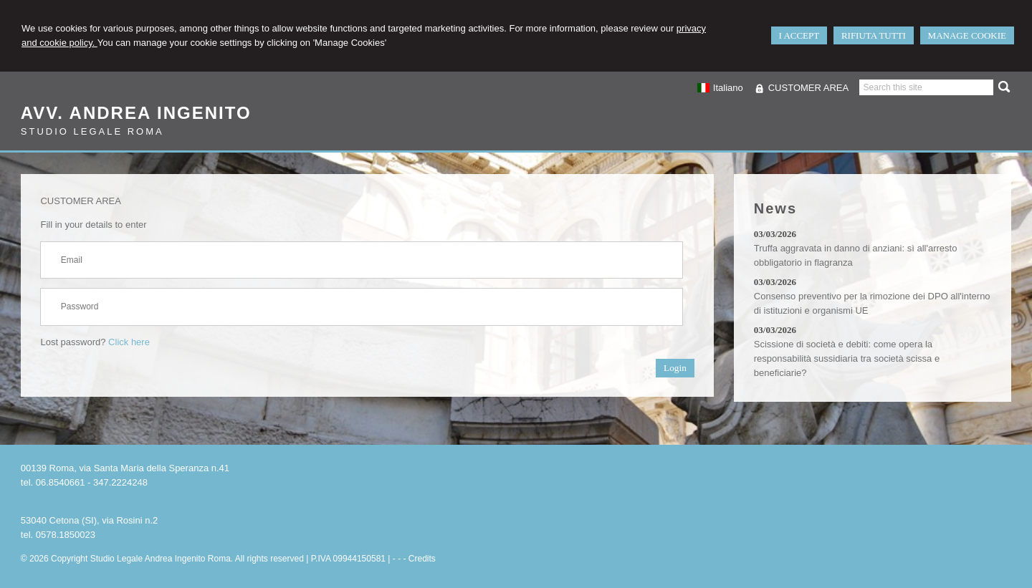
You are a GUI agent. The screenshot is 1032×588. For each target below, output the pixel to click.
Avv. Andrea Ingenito (136, 112)
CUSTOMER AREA (808, 87)
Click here (129, 342)
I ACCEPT (799, 35)
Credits (422, 559)
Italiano (719, 87)
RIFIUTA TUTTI (873, 35)
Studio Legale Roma (92, 131)
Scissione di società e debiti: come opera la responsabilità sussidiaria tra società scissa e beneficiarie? (847, 358)
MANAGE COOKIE (967, 35)
